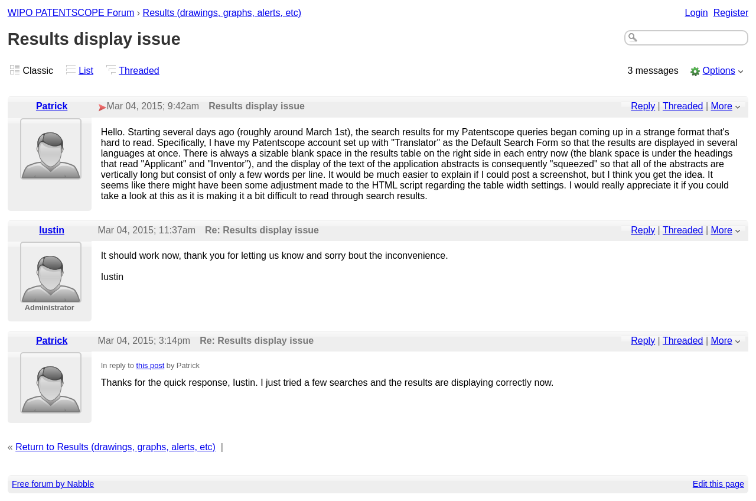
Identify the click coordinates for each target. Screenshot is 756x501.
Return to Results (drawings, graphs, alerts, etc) (115, 447)
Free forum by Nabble (53, 484)
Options (719, 71)
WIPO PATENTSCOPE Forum (71, 13)
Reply (643, 106)
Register (731, 13)
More (721, 106)
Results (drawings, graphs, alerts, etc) (222, 13)
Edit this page (718, 484)
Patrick (51, 106)
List (86, 71)
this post (150, 365)
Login (696, 13)
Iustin (51, 230)
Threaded (139, 71)
